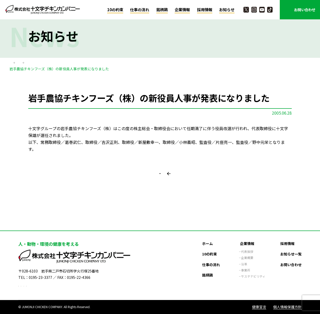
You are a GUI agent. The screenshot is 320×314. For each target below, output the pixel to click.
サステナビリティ (253, 269)
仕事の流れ (139, 9)
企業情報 (182, 9)
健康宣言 (259, 307)
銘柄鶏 (162, 9)
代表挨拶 (247, 244)
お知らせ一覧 (291, 247)
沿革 (244, 257)
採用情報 (204, 9)
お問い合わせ (304, 9)
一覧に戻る (162, 183)
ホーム (14, 63)
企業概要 (247, 251)
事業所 (245, 263)
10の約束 (115, 9)
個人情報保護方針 (287, 307)
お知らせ (226, 9)
